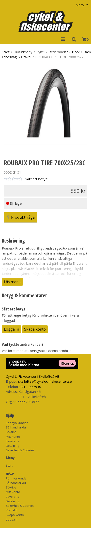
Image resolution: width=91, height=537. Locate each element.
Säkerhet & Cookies (20, 450)
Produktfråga (20, 217)
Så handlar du (16, 427)
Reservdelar (58, 52)
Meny (80, 4)
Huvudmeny (23, 52)
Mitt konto (13, 437)
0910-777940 (30, 386)
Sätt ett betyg (36, 179)
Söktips (11, 432)
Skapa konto (35, 329)
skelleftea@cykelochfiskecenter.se (45, 381)
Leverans (12, 441)
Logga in (11, 329)
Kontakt (11, 510)
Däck (75, 52)
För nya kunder (17, 423)
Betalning (12, 446)
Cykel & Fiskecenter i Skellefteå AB (32, 376)
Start (6, 52)
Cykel (40, 52)
